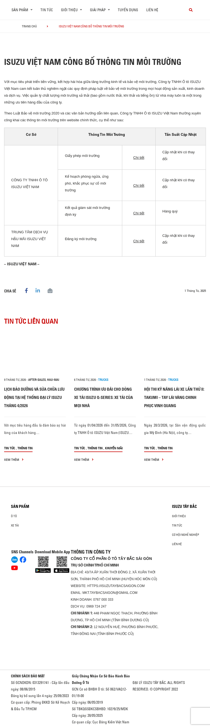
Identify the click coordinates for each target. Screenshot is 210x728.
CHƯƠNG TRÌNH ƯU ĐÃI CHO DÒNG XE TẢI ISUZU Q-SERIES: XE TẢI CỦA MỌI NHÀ (103, 397)
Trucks (103, 380)
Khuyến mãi (113, 448)
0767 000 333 (103, 600)
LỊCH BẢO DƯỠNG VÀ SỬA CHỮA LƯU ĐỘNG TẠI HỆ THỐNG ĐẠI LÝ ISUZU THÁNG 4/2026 (34, 397)
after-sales (37, 380)
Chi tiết (138, 158)
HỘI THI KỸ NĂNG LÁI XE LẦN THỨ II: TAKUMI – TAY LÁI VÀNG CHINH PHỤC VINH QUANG (174, 397)
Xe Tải (15, 525)
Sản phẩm (20, 506)
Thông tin (25, 448)
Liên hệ (152, 10)
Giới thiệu (179, 516)
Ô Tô (14, 516)
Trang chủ (29, 26)
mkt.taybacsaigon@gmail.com (109, 593)
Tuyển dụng (128, 10)
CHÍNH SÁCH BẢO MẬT (28, 676)
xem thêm (14, 459)
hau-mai (53, 380)
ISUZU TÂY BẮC (184, 506)
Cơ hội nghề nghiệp (185, 535)
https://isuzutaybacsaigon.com (116, 586)
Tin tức (46, 10)
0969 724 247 (96, 606)
